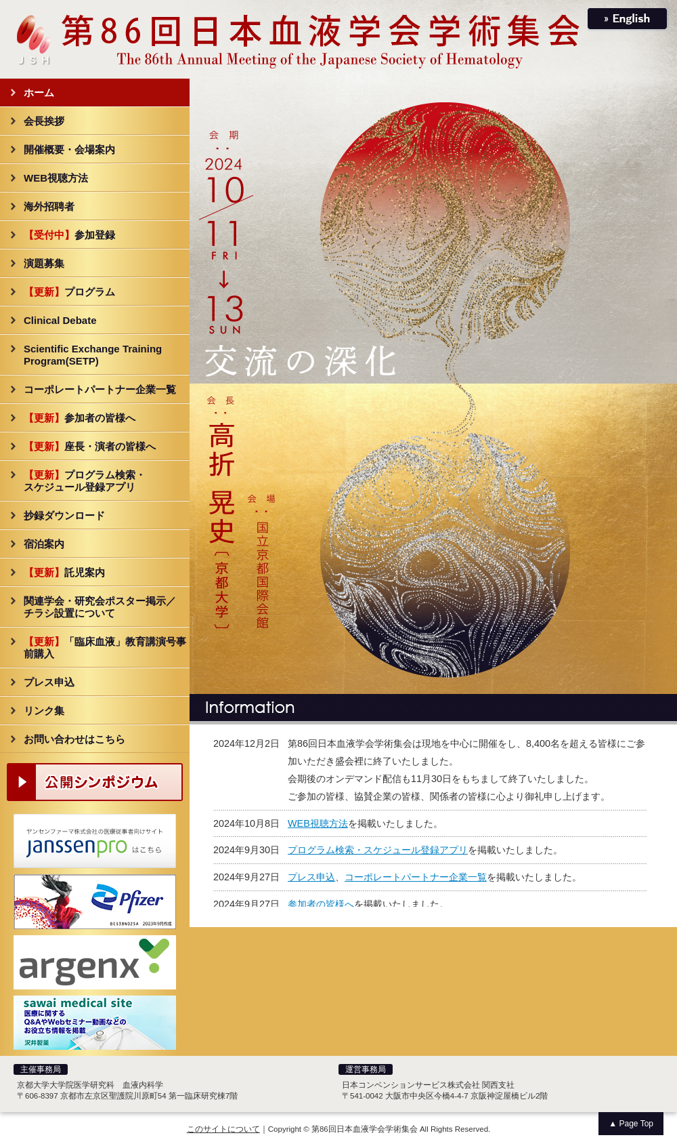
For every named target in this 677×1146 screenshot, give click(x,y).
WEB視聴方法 (56, 178)
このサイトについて (223, 1129)
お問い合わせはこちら (74, 739)
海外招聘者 (49, 206)
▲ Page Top (631, 1123)
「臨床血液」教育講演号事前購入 (105, 647)
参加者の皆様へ (79, 418)
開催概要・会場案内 (69, 149)
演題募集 (44, 263)
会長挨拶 (44, 121)
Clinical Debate (60, 320)
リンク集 (44, 710)
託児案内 (64, 572)
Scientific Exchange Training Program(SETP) (93, 355)
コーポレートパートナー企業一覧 (100, 389)
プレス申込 (49, 682)
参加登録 (69, 235)
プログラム (69, 292)
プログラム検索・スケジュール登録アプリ (85, 481)
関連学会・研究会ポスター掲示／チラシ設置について (100, 607)
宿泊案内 (44, 544)
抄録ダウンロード (64, 515)
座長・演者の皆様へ (90, 446)
